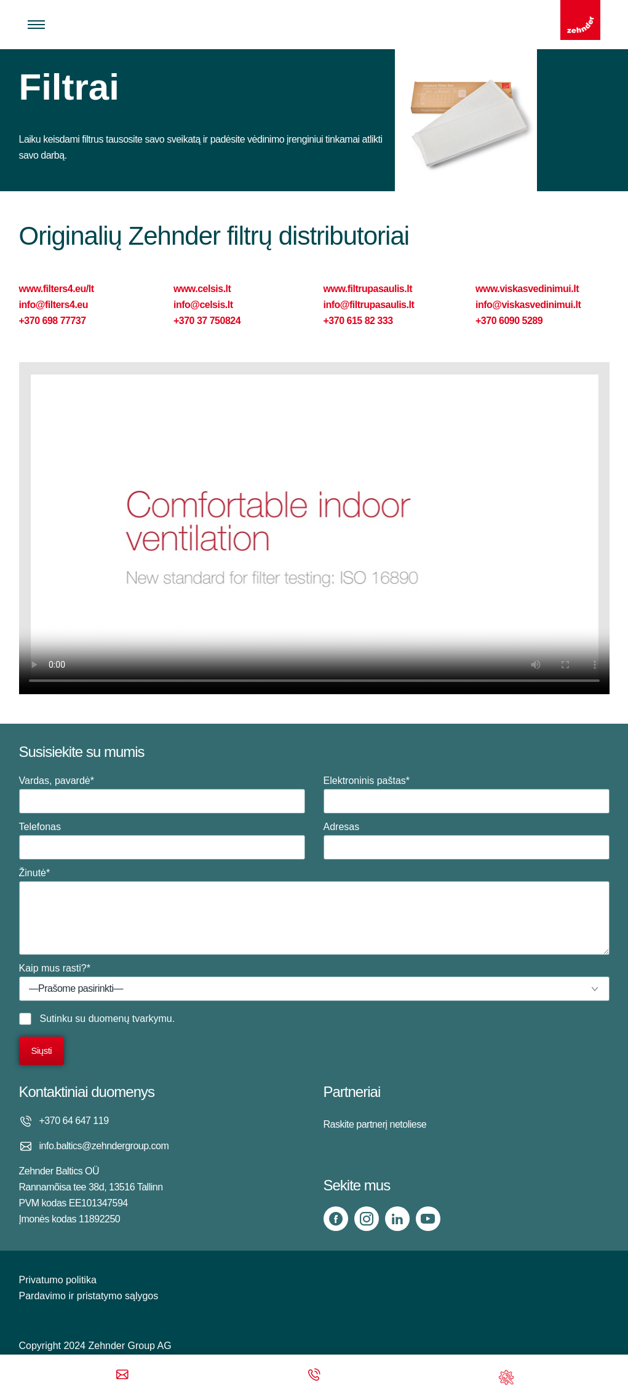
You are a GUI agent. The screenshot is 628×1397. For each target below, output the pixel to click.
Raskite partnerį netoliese (375, 1124)
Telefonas (162, 840)
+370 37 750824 (206, 320)
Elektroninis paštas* (467, 794)
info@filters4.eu (54, 304)
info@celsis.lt (203, 304)
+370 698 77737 (52, 320)
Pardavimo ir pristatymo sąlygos (89, 1296)
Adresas (467, 840)
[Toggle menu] (36, 24)
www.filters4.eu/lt (56, 288)
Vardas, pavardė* (162, 794)
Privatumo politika (58, 1280)
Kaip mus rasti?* (314, 982)
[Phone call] (314, 1376)
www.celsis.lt (202, 288)
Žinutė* (314, 911)
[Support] (506, 1376)
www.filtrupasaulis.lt (368, 288)
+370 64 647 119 (74, 1120)
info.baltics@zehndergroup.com (104, 1146)
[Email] (122, 1376)
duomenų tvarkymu (130, 1018)
